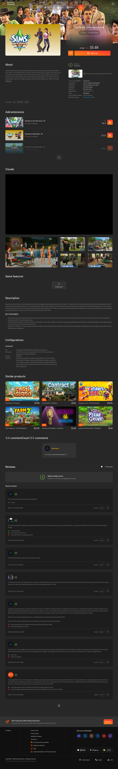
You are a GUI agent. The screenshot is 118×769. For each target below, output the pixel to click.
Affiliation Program (36, 736)
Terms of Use (34, 730)
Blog (66, 2)
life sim (26, 102)
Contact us (34, 739)
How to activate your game (90, 85)
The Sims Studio (88, 87)
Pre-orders (51, 2)
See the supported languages (91, 83)
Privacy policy (35, 733)
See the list (86, 81)
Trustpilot (8, 730)
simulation (20, 102)
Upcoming (60, 2)
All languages (107, 467)
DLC (14, 102)
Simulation (86, 93)
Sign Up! (108, 722)
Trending (42, 2)
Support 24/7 (74, 2)
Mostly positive (87, 97)
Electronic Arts (87, 89)
